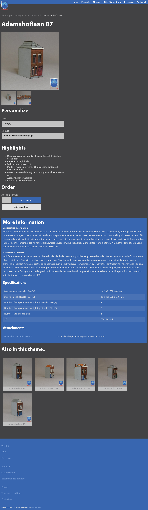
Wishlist (5, 446)
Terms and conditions (11, 493)
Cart (96, 2)
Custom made (8, 473)
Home (75, 2)
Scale (4, 119)
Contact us (6, 499)
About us (5, 467)
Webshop (6, 16)
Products (85, 2)
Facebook (6, 458)
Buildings (17, 16)
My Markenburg (112, 2)
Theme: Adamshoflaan (34, 16)
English (129, 2)
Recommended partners (13, 479)
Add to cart (25, 200)
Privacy (5, 487)
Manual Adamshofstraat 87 (18, 337)
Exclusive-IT (36, 507)
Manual (5, 131)
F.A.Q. (4, 452)
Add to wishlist (21, 207)
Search (142, 2)
